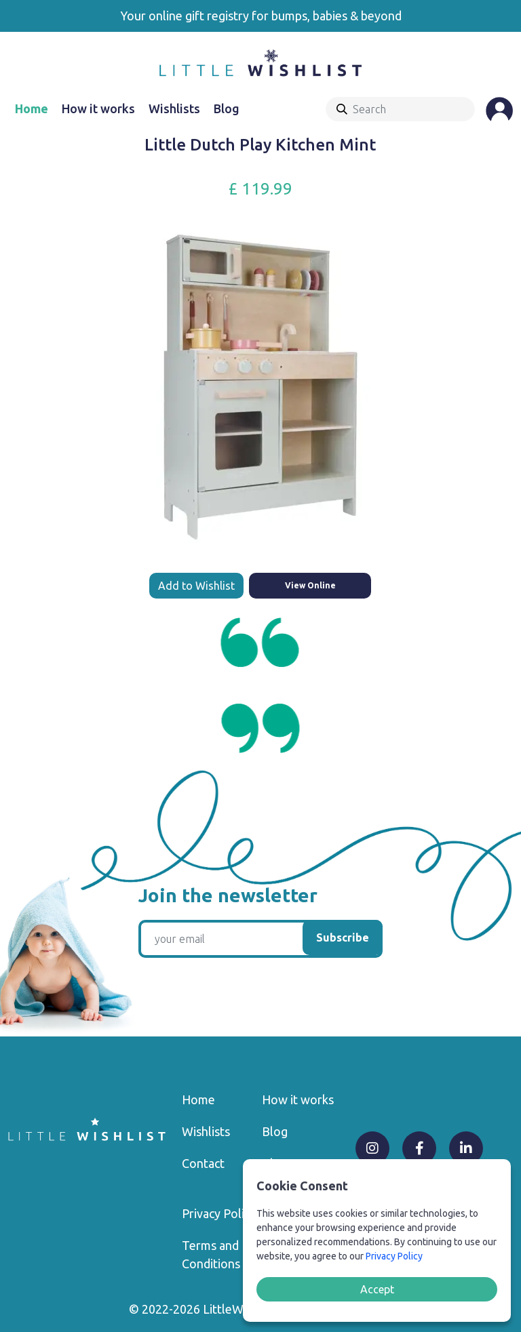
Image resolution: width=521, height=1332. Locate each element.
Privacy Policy (219, 1213)
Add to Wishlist (196, 586)
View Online (310, 585)
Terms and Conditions (211, 1254)
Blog (226, 108)
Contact (203, 1163)
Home (31, 108)
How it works (98, 108)
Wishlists (174, 108)
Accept (377, 1289)
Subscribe (342, 937)
